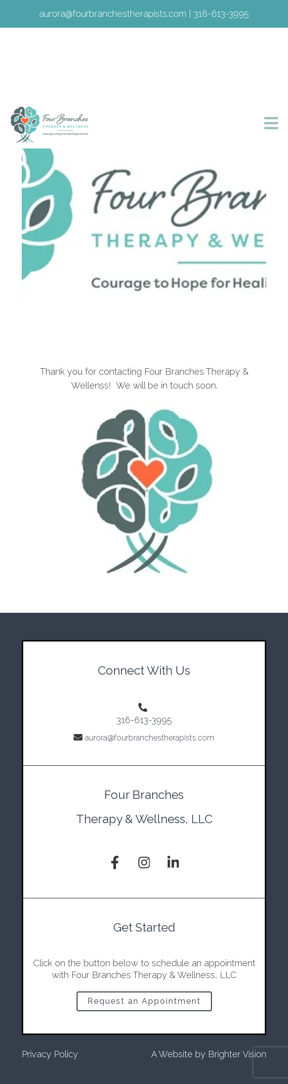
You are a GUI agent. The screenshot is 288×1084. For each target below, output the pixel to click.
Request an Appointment (144, 1001)
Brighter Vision (237, 1054)
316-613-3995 (144, 720)
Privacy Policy (50, 1054)
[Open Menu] (271, 124)
